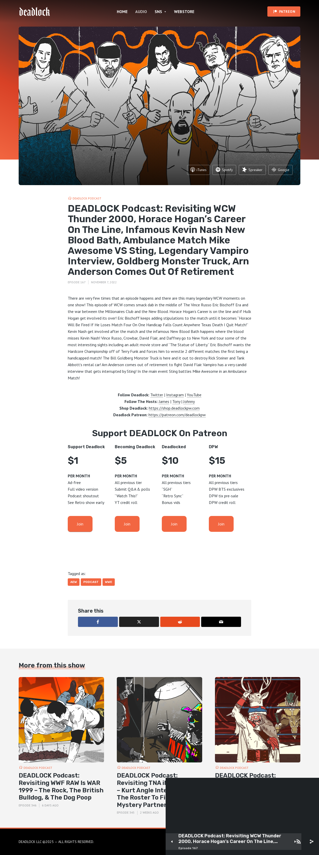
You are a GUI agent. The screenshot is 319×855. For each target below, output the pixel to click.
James (164, 401)
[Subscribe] (298, 841)
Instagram (175, 394)
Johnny (189, 401)
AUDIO (141, 11)
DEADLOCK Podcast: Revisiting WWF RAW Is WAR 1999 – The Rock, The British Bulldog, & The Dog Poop (61, 786)
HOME (122, 11)
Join (80, 523)
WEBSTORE (184, 11)
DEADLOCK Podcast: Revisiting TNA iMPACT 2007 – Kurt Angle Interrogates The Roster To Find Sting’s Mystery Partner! (159, 790)
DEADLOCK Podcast (87, 198)
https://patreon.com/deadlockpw (177, 414)
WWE (108, 582)
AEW (73, 582)
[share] (311, 841)
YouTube (194, 394)
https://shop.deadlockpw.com (174, 408)
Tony (176, 401)
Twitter (156, 394)
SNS (158, 11)
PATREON (287, 11)
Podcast (91, 582)
